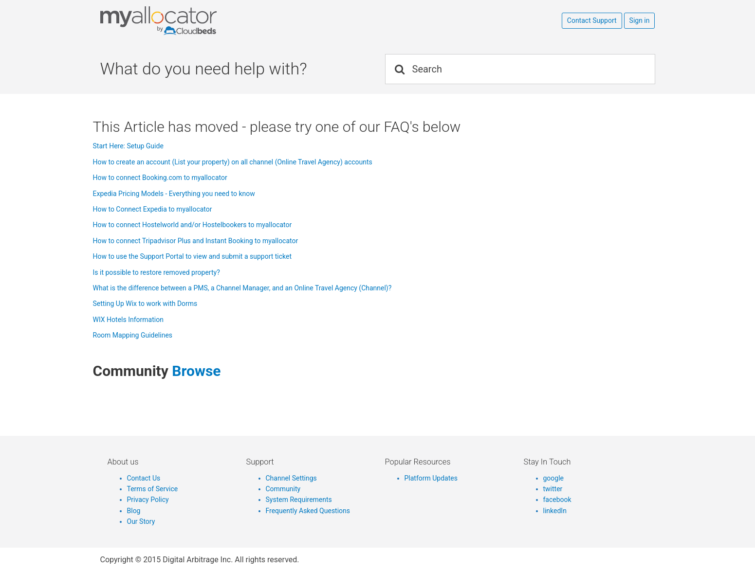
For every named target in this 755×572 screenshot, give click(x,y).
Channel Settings (291, 478)
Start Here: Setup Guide (128, 146)
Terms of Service (152, 489)
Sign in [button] (639, 20)
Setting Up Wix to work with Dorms (145, 303)
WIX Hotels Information (128, 319)
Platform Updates (431, 478)
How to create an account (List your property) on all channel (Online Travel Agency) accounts (232, 162)
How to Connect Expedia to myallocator (152, 209)
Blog (134, 511)
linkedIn (555, 511)
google (553, 478)
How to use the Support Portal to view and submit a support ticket (192, 256)
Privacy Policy (148, 499)
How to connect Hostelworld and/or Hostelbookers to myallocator (192, 225)
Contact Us (144, 478)
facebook (557, 499)
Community (283, 489)
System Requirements (299, 499)
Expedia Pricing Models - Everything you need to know (174, 193)
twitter (553, 489)
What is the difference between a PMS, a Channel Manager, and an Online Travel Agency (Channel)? (242, 288)
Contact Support (592, 20)
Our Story (141, 521)
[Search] (520, 69)
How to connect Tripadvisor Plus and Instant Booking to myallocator (195, 241)
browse (196, 370)
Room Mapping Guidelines (133, 335)
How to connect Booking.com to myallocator (160, 177)
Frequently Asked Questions (308, 511)
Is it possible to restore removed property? (156, 272)
